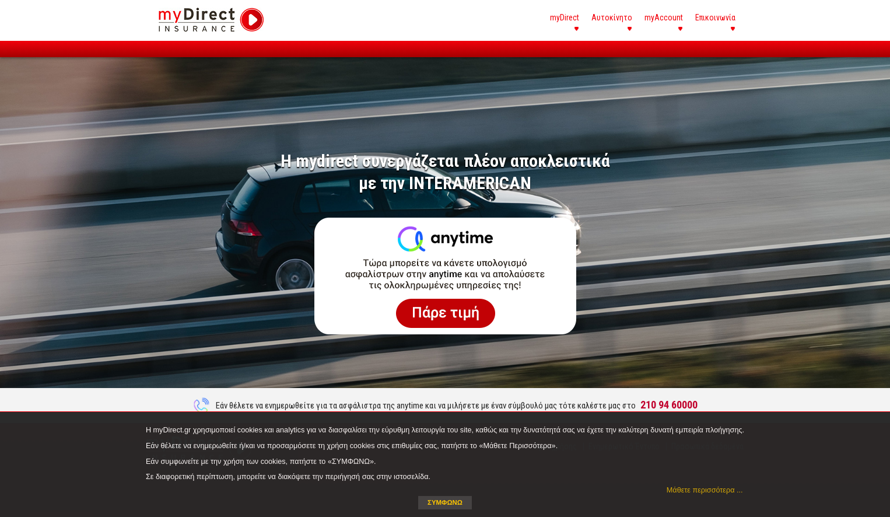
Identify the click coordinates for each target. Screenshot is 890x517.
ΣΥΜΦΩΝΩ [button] (445, 502)
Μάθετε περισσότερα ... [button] (705, 490)
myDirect (564, 17)
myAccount (663, 17)
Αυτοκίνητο (611, 17)
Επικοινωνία (715, 17)
